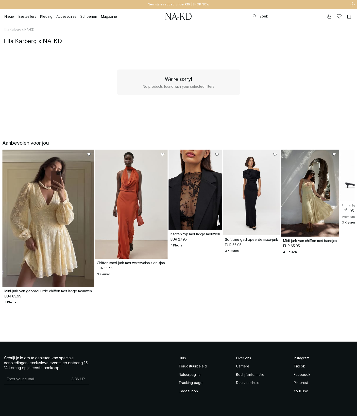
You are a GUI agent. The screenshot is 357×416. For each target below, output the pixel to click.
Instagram (301, 357)
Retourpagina (190, 374)
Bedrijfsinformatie (250, 374)
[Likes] (339, 16)
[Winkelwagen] (349, 16)
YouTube (301, 390)
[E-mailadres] (35, 378)
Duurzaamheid (247, 382)
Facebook (302, 374)
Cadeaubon (188, 390)
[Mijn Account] (329, 16)
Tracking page (191, 382)
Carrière (242, 366)
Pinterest (301, 382)
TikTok (299, 366)
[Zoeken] (287, 16)
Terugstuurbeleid (193, 366)
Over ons (243, 357)
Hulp (182, 357)
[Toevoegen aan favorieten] (85, 154)
